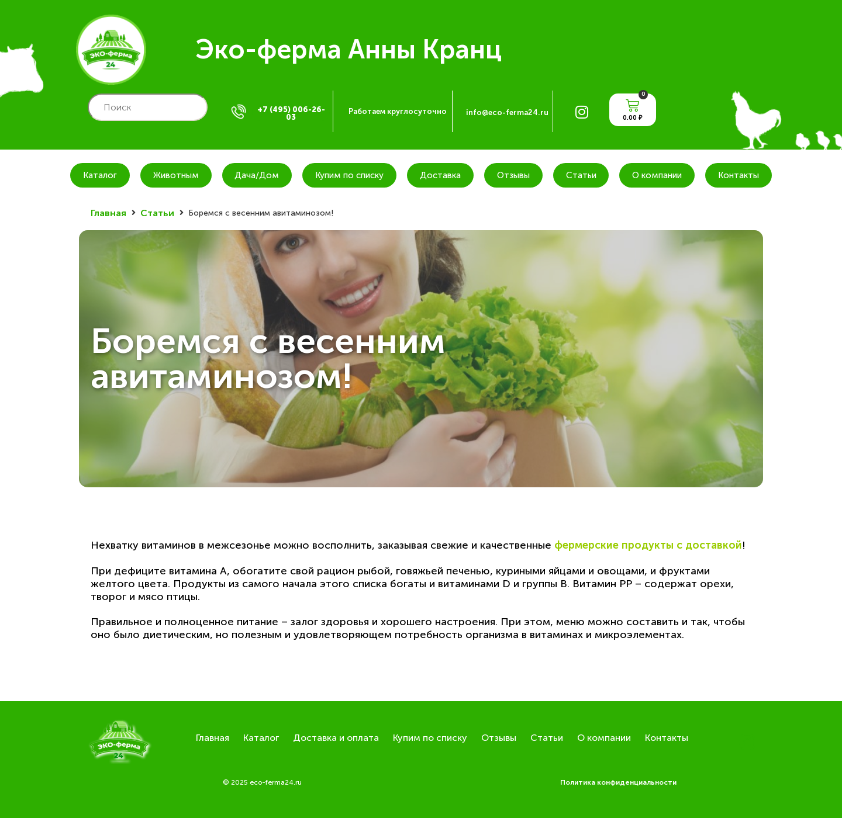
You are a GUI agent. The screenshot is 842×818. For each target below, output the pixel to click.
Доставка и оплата (336, 737)
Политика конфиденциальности (618, 782)
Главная (108, 213)
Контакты (738, 175)
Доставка (440, 175)
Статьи (581, 175)
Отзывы (513, 175)
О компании (657, 175)
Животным (176, 175)
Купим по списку (349, 175)
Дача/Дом (256, 175)
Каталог (100, 175)
